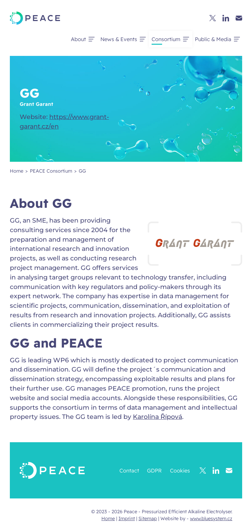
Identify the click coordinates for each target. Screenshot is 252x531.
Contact (129, 470)
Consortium (166, 39)
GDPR (154, 470)
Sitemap (147, 518)
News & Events (118, 39)
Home (108, 518)
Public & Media (213, 39)
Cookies (180, 470)
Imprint (126, 518)
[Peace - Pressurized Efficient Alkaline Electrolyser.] (35, 18)
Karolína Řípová (157, 417)
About (78, 39)
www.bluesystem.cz (211, 518)
